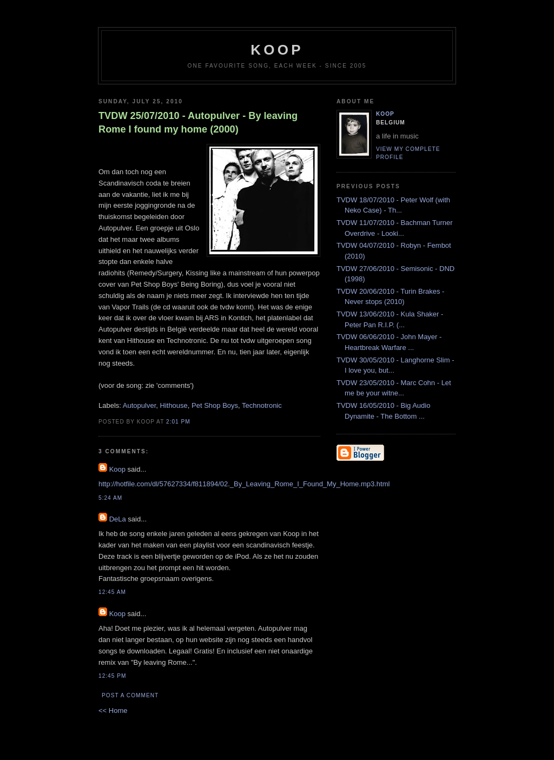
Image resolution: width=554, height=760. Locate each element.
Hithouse (174, 405)
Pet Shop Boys (215, 405)
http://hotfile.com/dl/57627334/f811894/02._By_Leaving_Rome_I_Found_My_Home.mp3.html (244, 484)
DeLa (117, 519)
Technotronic (262, 405)
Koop (117, 469)
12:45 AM (112, 592)
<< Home (112, 710)
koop (276, 50)
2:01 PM (178, 422)
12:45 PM (112, 676)
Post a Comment (130, 695)
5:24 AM (110, 498)
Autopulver (139, 405)
